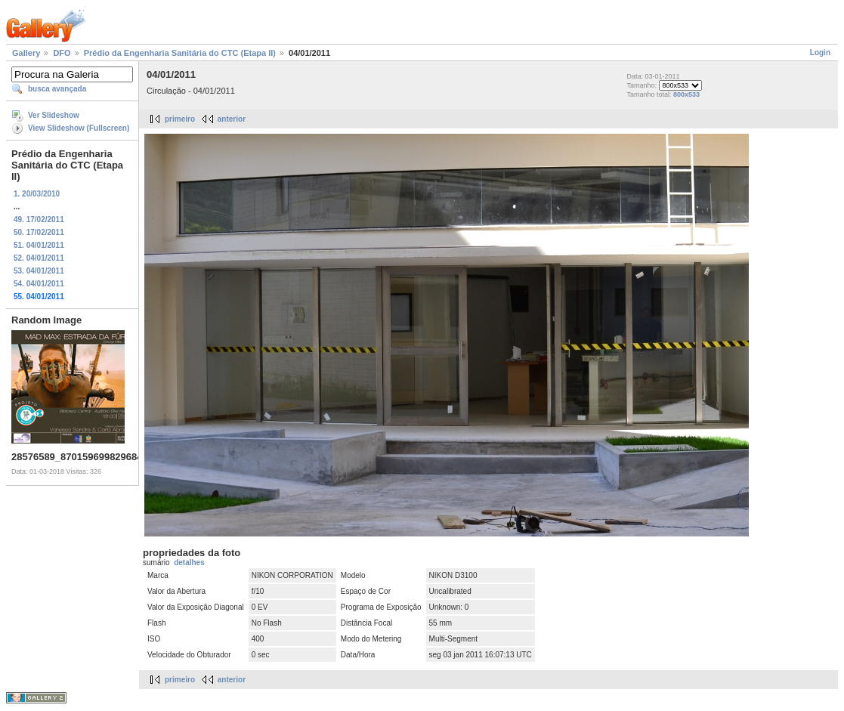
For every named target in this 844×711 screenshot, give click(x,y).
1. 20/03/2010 (37, 194)
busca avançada (57, 89)
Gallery (26, 52)
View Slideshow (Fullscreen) (78, 128)
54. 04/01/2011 (39, 284)
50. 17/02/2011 (39, 232)
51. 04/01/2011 (39, 245)
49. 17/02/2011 (39, 219)
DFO (61, 52)
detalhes (189, 562)
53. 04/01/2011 (39, 271)
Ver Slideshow (53, 115)
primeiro (180, 119)
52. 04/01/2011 (39, 258)
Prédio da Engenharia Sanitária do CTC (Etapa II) (180, 52)
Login (820, 52)
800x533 (686, 94)
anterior (232, 119)
